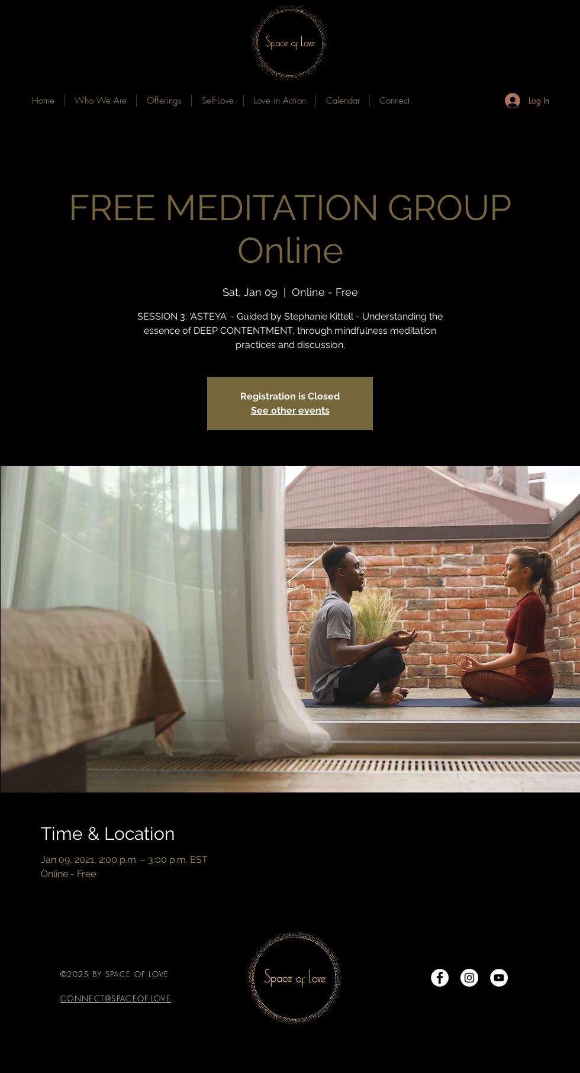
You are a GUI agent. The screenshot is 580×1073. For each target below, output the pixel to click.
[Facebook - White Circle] (440, 978)
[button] (164, 101)
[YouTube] (499, 978)
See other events (290, 410)
